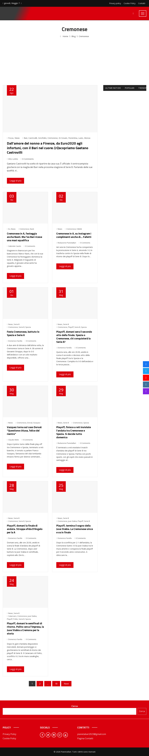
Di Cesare (63, 138)
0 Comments (27, 159)
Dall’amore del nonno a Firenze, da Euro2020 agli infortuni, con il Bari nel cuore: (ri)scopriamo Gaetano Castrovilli (47, 148)
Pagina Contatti (85, 738)
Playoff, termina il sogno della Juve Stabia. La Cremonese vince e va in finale (74, 529)
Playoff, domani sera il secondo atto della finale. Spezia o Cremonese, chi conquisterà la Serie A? (74, 337)
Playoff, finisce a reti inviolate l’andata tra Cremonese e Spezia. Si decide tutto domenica (73, 432)
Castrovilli (32, 138)
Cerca (74, 706)
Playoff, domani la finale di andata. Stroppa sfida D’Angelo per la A (24, 529)
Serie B (16, 324)
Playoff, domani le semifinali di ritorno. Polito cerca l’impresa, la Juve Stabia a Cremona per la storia (25, 628)
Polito (15, 619)
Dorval (29, 422)
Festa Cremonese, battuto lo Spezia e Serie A (23, 333)
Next (66, 683)
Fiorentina (72, 138)
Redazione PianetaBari (66, 242)
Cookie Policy (9, 738)
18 (56, 683)
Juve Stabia (72, 521)
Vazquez (36, 422)
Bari (25, 138)
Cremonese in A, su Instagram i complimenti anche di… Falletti (73, 235)
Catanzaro (12, 616)
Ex (9, 229)
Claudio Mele (13, 440)
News (17, 138)
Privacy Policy (9, 734)
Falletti (79, 229)
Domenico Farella (14, 341)
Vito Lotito (12, 159)
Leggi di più (15, 180)
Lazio (80, 138)
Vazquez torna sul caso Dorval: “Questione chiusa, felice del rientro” (24, 430)
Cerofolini (42, 138)
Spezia (28, 327)
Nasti (32, 229)
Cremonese (53, 138)
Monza (87, 138)
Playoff (71, 327)
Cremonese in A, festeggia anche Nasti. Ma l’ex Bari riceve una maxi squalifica (24, 236)
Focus (11, 138)
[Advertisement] (74, 58)
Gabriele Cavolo (14, 246)
